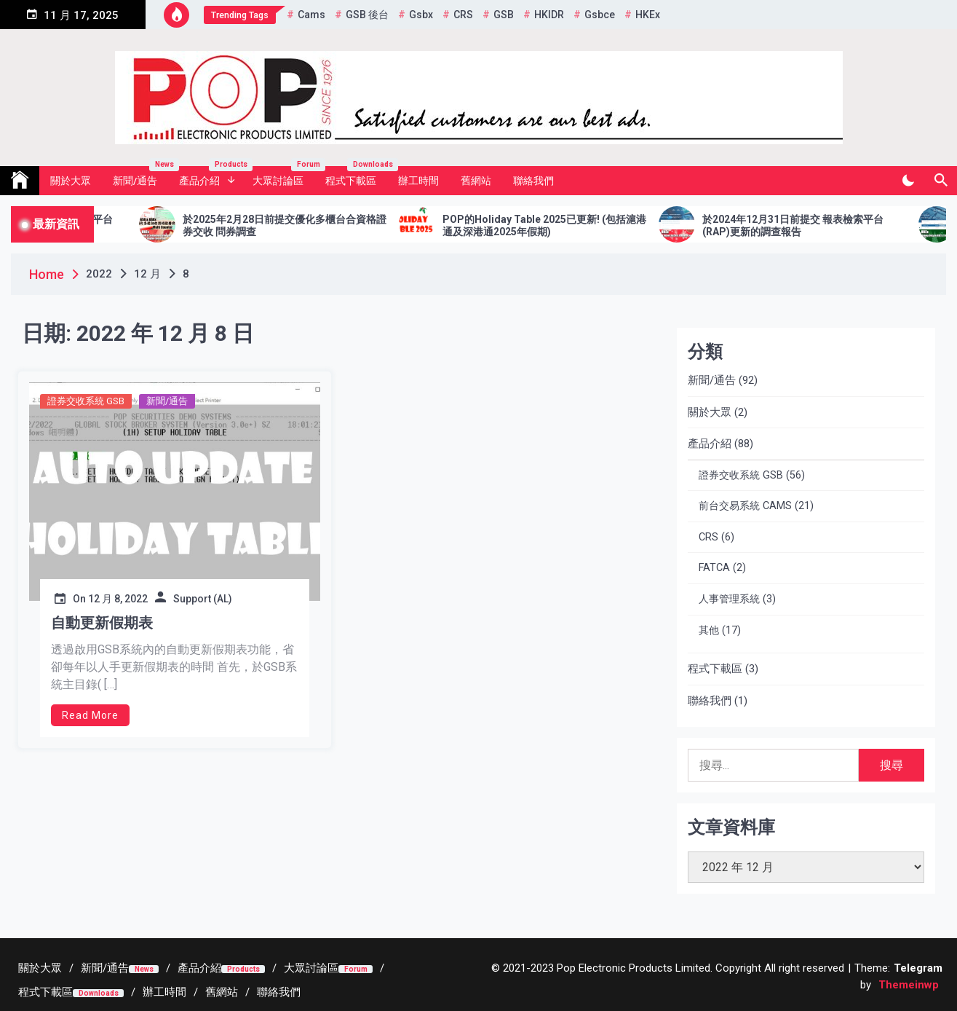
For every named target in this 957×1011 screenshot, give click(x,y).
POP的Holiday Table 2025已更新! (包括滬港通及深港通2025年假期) (561, 225)
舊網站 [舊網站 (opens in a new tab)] (476, 180)
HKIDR (549, 14)
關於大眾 (70, 180)
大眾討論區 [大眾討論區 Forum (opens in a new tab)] (283, 176)
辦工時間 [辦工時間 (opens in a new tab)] (418, 180)
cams (311, 14)
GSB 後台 (367, 14)
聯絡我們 (533, 180)
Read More (90, 715)
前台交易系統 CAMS (745, 506)
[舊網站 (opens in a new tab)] (221, 992)
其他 (709, 630)
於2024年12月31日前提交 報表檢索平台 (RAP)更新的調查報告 (809, 225)
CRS (463, 14)
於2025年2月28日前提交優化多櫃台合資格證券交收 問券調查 (301, 225)
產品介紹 (210, 176)
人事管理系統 (729, 599)
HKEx (647, 14)
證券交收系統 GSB (85, 401)
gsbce (599, 14)
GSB (503, 14)
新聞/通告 (140, 176)
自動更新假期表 (102, 623)
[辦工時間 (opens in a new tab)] (164, 992)
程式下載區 (356, 176)
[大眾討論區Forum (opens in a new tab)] (328, 968)
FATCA (714, 568)
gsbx (421, 14)
